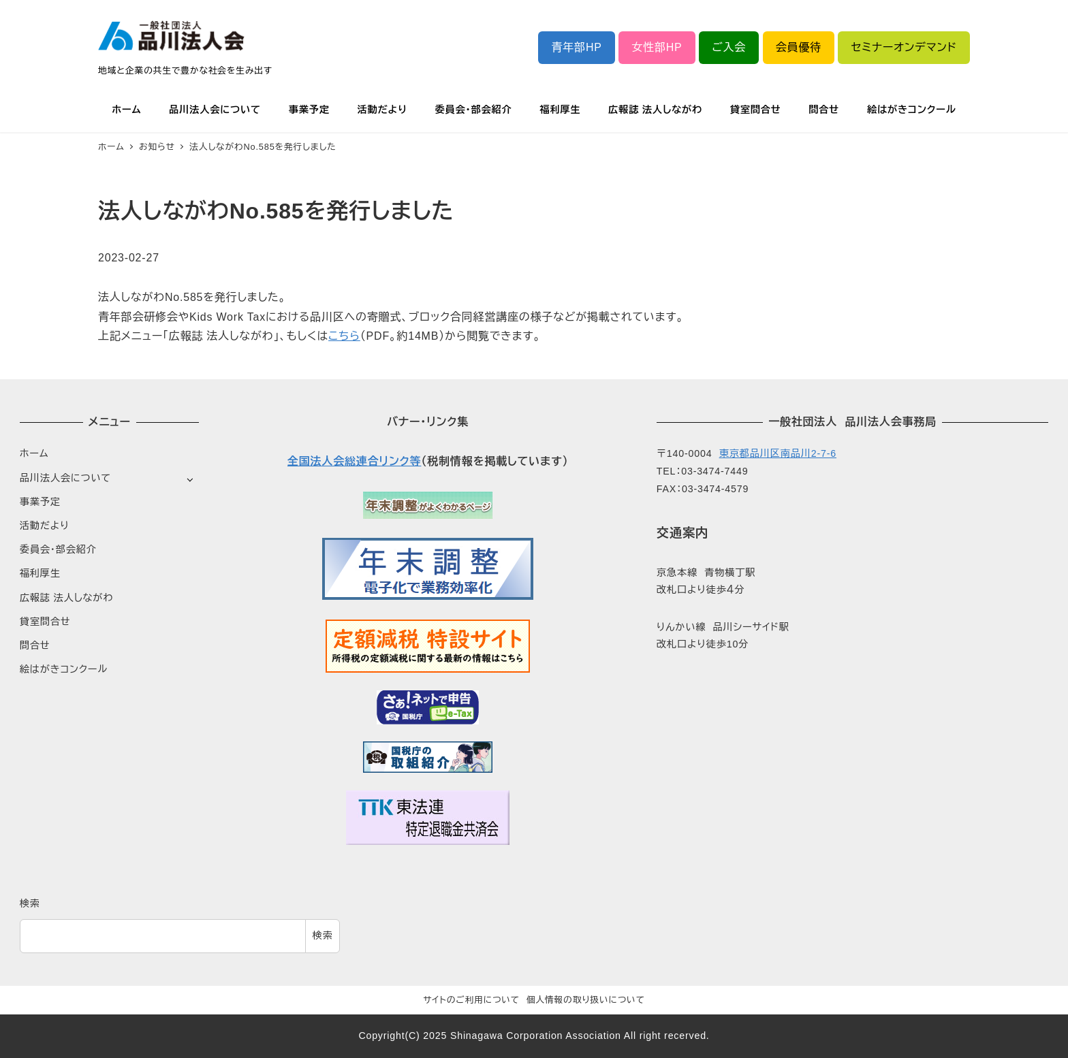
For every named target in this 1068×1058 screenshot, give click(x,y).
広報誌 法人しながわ (66, 597)
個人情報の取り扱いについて (586, 1000)
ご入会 (729, 47)
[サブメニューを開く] (190, 479)
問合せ (35, 645)
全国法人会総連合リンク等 (354, 461)
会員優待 (798, 47)
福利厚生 (40, 573)
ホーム (34, 453)
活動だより (44, 525)
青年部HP (577, 47)
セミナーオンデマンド (904, 47)
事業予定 (40, 501)
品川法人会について (65, 477)
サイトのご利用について (471, 1000)
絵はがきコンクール (64, 669)
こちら (344, 336)
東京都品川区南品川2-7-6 (777, 453)
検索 (30, 903)
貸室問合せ (45, 621)
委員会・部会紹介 (58, 549)
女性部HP (656, 47)
